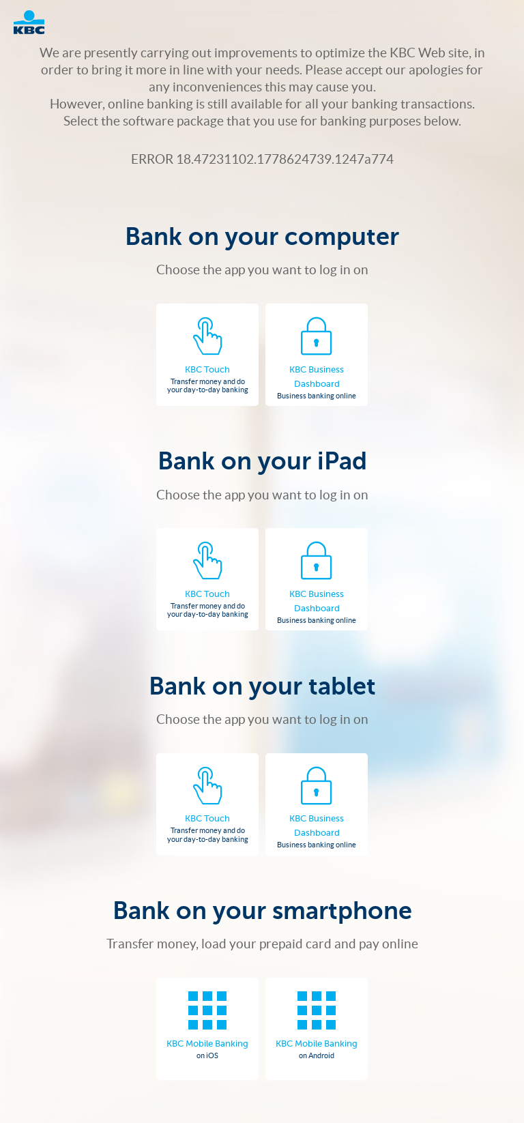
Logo (36, 22)
